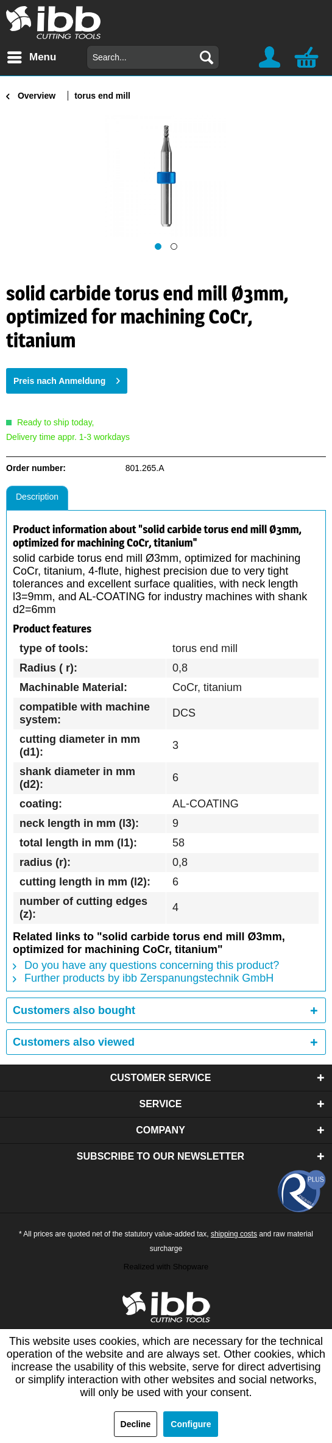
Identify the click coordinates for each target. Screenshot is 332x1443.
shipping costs (234, 1234)
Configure (191, 1424)
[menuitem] (31, 57)
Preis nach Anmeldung (66, 378)
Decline (136, 1424)
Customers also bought (74, 1010)
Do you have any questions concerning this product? (146, 965)
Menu (31, 55)
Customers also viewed (74, 1042)
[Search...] (153, 57)
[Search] (206, 57)
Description (37, 497)
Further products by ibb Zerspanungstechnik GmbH (143, 978)
